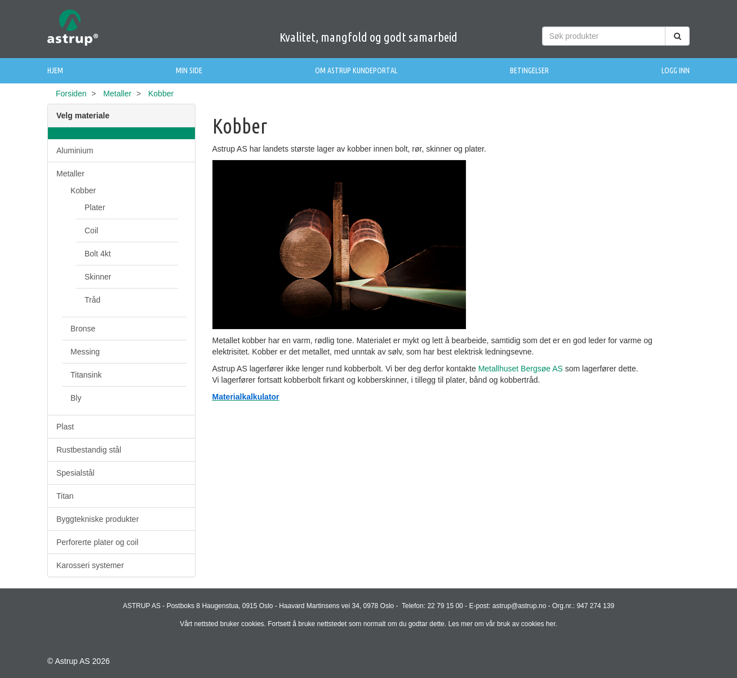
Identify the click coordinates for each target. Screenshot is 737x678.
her (551, 624)
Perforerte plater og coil (97, 542)
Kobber (83, 190)
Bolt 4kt (98, 253)
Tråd (92, 299)
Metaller (117, 93)
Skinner (98, 276)
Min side (189, 70)
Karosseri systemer (90, 565)
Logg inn (675, 70)
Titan (65, 495)
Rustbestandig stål (88, 449)
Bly (75, 397)
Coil (91, 230)
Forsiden (71, 93)
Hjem (55, 70)
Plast (65, 426)
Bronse (82, 328)
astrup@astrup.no (519, 606)
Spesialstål (75, 472)
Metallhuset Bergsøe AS (520, 368)
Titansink (86, 374)
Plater (95, 207)
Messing (85, 351)
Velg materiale (82, 115)
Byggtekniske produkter (97, 519)
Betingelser (529, 70)
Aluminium (74, 150)
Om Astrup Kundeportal (356, 70)
